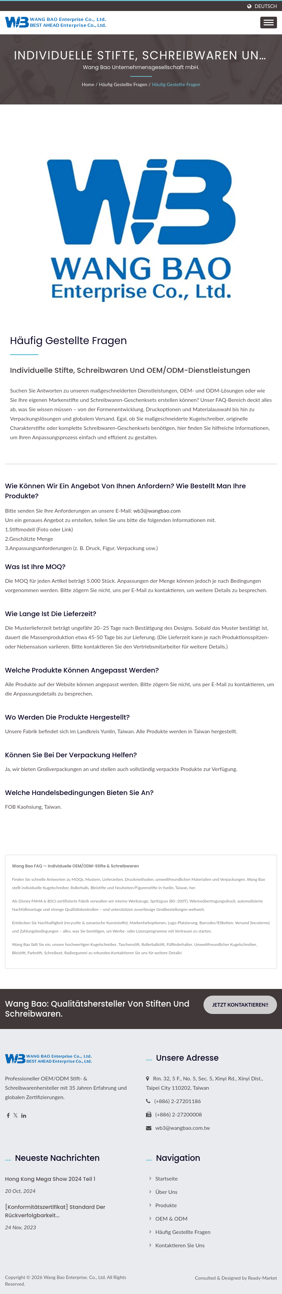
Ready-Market (262, 1278)
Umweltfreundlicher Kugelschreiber (225, 944)
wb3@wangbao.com (156, 510)
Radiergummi (75, 952)
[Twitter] (15, 1115)
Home (88, 84)
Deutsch (266, 6)
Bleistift (19, 952)
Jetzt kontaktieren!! (240, 1005)
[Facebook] (8, 1115)
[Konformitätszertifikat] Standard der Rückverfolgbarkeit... (55, 1211)
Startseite (166, 1178)
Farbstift (34, 952)
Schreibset (53, 952)
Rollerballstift (152, 944)
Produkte (166, 1205)
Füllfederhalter (179, 944)
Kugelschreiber (104, 944)
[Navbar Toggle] (268, 22)
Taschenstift (128, 944)
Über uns (166, 1192)
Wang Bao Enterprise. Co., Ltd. (74, 1277)
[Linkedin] (23, 1115)
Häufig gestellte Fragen (123, 84)
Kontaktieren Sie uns (129, 952)
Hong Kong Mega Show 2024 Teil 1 (50, 1179)
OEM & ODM (171, 1218)
